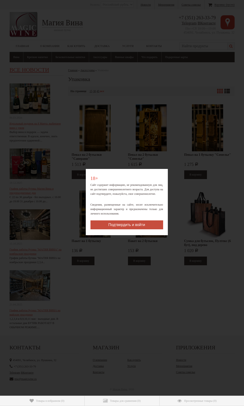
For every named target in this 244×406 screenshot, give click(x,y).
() (47, 401)
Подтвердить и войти (126, 225)
